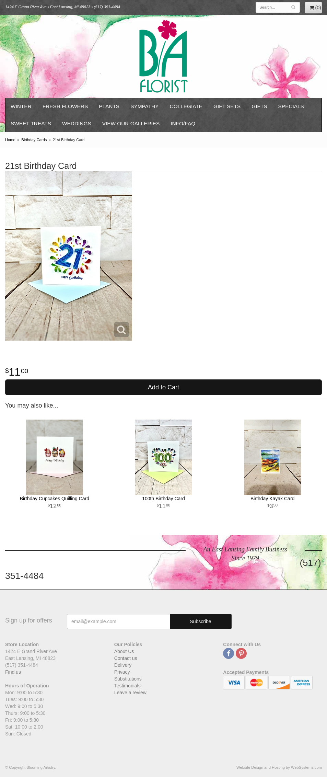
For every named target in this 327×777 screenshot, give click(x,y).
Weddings (76, 123)
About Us (124, 651)
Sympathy (144, 106)
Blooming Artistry (163, 56)
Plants (109, 106)
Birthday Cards (34, 140)
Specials (291, 106)
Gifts (259, 106)
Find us (13, 672)
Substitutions (128, 679)
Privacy (122, 672)
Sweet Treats (31, 123)
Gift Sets (227, 106)
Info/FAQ (183, 123)
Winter (21, 106)
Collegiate (186, 106)
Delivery (123, 665)
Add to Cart (163, 387)
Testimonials (127, 685)
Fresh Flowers (65, 106)
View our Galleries (131, 123)
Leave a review (130, 692)
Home (10, 140)
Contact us (125, 658)
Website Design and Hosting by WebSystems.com (279, 767)
